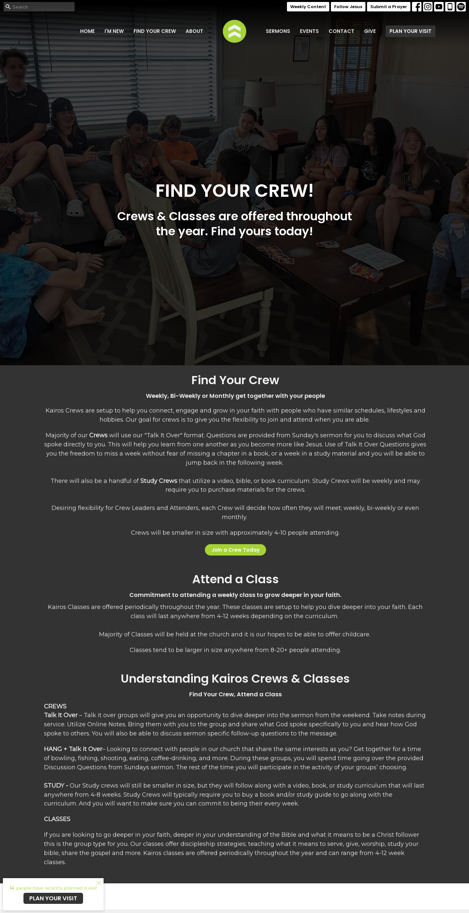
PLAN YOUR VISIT (411, 31)
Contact (341, 31)
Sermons (278, 31)
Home (87, 31)
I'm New (114, 31)
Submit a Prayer (388, 7)
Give (370, 31)
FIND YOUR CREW (155, 31)
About (194, 31)
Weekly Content (308, 7)
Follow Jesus (348, 7)
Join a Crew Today (235, 549)
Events (309, 31)
